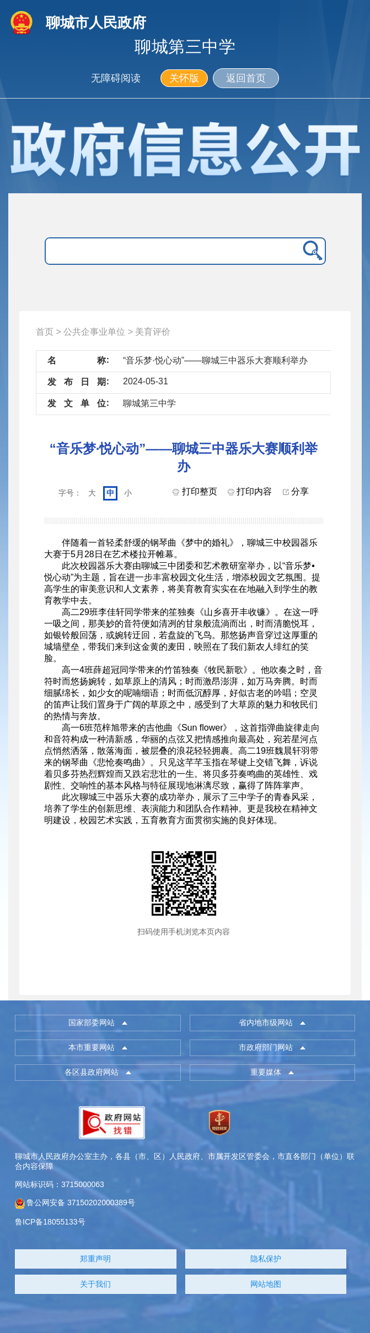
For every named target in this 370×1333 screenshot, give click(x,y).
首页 (44, 331)
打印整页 (195, 491)
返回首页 (246, 78)
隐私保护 (265, 1258)
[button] (97, 1023)
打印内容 (250, 491)
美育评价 (152, 331)
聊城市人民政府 (96, 22)
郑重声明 (95, 1258)
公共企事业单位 (94, 331)
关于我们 (95, 1284)
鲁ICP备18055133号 (50, 1221)
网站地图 (265, 1284)
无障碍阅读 (116, 78)
